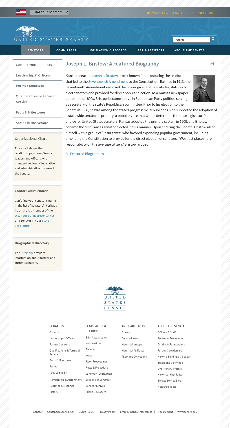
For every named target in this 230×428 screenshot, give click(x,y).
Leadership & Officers (33, 75)
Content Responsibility (60, 412)
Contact (54, 332)
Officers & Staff (167, 332)
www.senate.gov (187, 412)
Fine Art (126, 332)
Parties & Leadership (170, 350)
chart (24, 148)
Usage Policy (86, 412)
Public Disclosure (96, 392)
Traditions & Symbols (170, 363)
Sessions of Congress (98, 380)
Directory (27, 253)
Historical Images (132, 344)
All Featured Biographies (85, 153)
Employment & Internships (136, 412)
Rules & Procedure (97, 367)
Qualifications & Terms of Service (36, 99)
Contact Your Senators (34, 64)
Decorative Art (130, 338)
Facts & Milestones (31, 112)
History (53, 392)
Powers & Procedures (170, 338)
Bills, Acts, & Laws (96, 337)
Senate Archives (95, 386)
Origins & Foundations (171, 344)
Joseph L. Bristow (104, 75)
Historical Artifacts (133, 350)
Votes (89, 355)
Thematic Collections (134, 356)
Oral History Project (169, 369)
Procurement (165, 412)
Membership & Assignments (65, 380)
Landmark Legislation (99, 374)
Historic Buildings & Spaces (174, 356)
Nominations (93, 343)
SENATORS (56, 326)
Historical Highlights (170, 374)
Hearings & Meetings (61, 386)
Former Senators (30, 85)
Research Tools (167, 387)
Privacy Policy (107, 412)
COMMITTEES (58, 373)
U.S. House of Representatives (35, 216)
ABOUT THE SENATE (171, 326)
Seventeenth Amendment (108, 81)
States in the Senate (32, 122)
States (53, 366)
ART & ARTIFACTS (133, 326)
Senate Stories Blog (169, 380)
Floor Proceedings (96, 361)
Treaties (90, 349)
